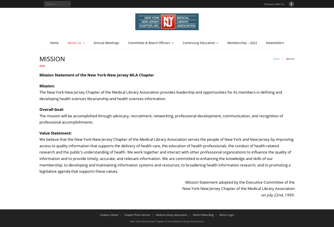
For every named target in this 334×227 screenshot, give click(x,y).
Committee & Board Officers (149, 43)
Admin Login (226, 214)
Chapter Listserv (109, 214)
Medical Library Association (171, 214)
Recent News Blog (203, 214)
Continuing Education (199, 43)
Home (54, 43)
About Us (74, 43)
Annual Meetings (106, 43)
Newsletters (275, 43)
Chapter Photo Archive (137, 214)
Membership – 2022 (242, 43)
